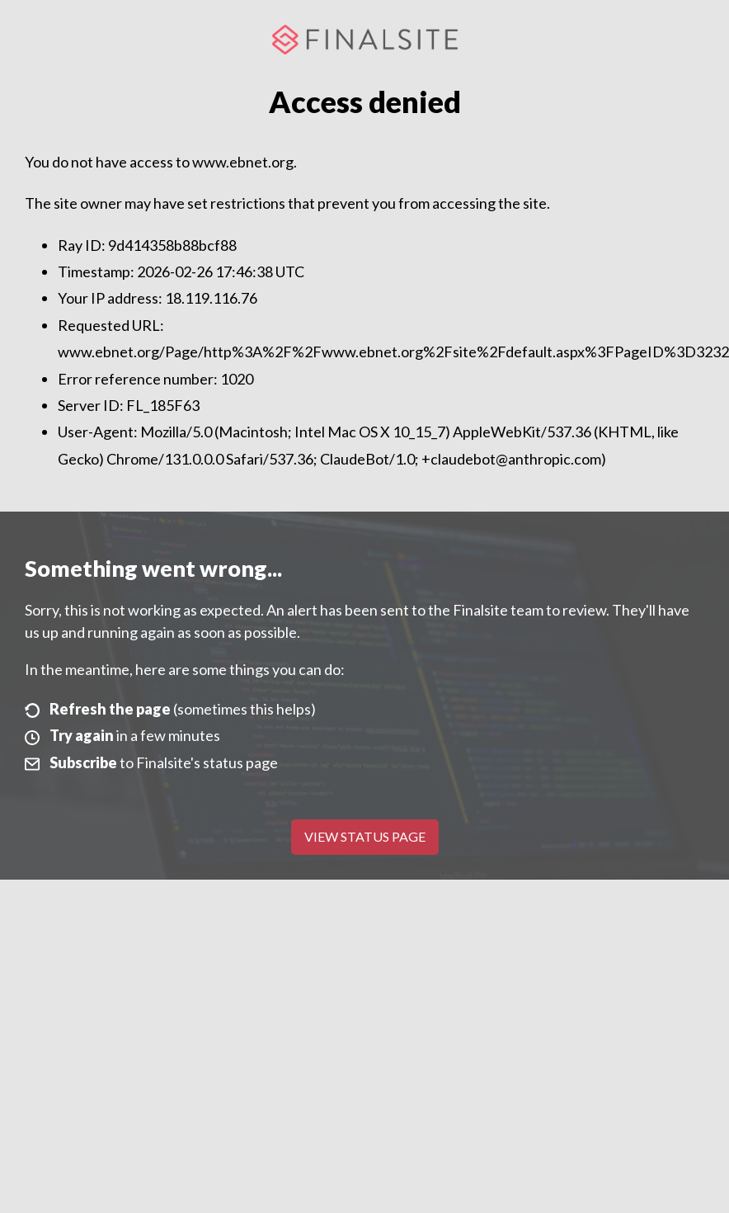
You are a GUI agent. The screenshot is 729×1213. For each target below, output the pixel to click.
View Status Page (365, 836)
